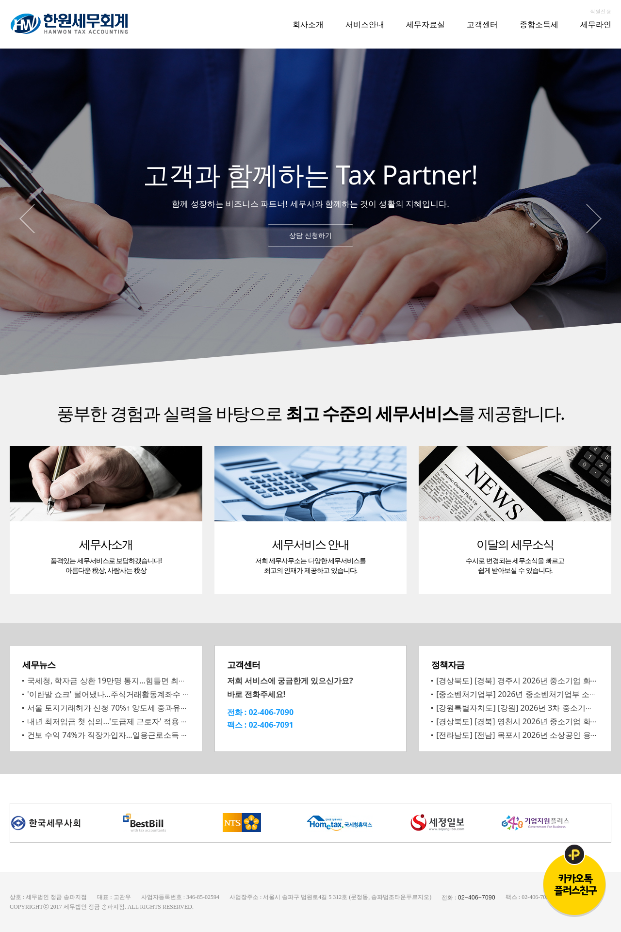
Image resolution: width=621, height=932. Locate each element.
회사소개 (308, 24)
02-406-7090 (271, 712)
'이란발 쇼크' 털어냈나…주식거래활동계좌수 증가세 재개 (125, 694)
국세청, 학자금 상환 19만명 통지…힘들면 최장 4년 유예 (122, 680)
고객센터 (482, 24)
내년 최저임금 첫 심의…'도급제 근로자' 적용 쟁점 (111, 721)
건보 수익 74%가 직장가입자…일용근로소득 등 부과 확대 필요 (134, 735)
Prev (27, 218)
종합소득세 (539, 24)
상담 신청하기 (310, 235)
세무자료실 (425, 24)
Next (594, 218)
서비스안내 (364, 24)
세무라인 (595, 24)
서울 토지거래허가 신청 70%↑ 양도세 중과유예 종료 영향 (125, 707)
